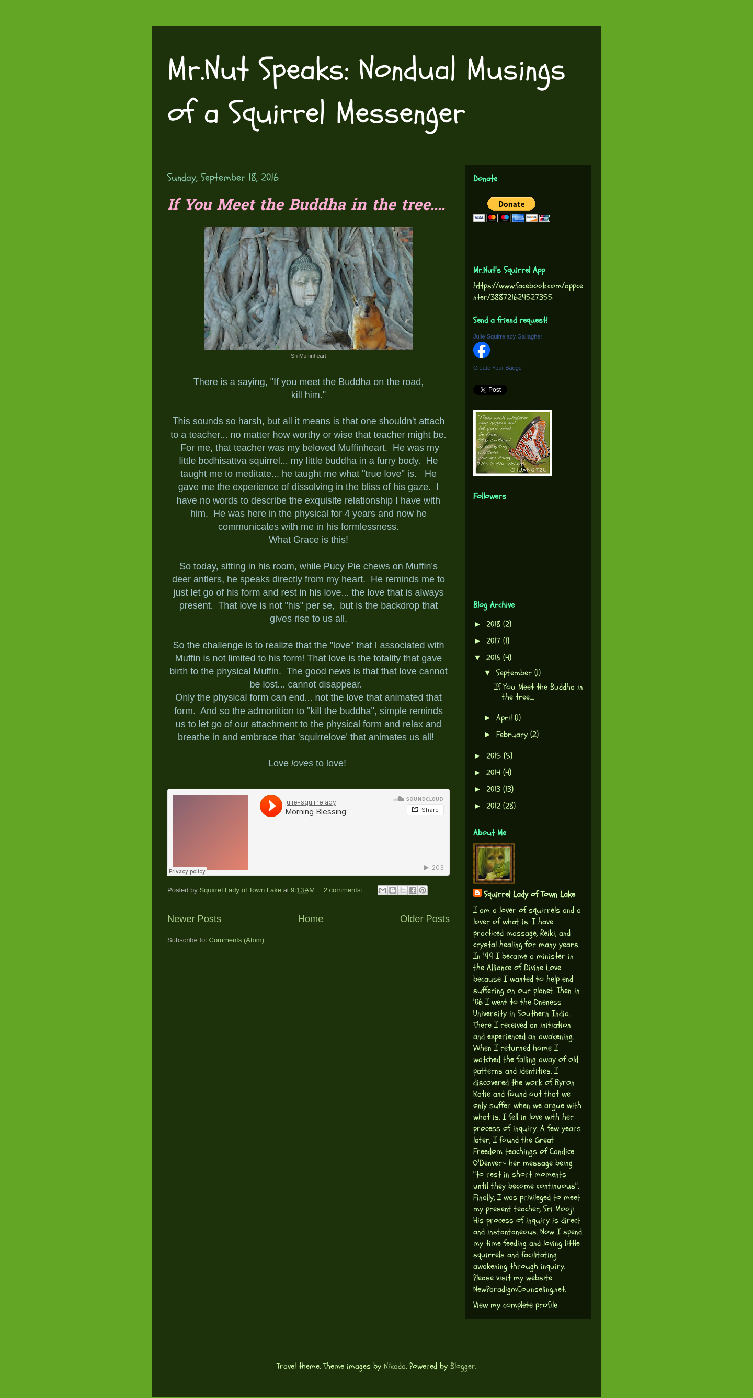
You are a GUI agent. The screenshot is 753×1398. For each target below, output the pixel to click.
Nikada (395, 1366)
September (515, 673)
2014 (494, 772)
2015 (495, 756)
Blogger (462, 1366)
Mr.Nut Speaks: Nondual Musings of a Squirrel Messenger (366, 91)
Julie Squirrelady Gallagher (507, 336)
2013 (494, 789)
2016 (494, 657)
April (505, 718)
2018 (494, 624)
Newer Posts (194, 919)
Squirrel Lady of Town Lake (529, 894)
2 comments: (344, 890)
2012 (494, 806)
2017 (494, 641)
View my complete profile (515, 1305)
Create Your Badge (497, 368)
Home (311, 919)
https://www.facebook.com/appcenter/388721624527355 (528, 291)
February (513, 734)
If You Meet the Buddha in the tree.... (306, 206)
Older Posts (425, 919)
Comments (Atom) (236, 940)
